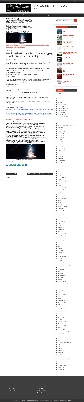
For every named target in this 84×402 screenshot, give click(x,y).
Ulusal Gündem (61, 344)
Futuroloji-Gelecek (22, 45)
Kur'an (41, 45)
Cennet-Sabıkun (61, 148)
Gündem (59, 200)
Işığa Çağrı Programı (62, 217)
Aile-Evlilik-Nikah (61, 114)
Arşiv (37, 15)
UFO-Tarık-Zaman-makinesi (63, 342)
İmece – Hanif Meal (12, 173)
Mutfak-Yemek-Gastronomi (63, 265)
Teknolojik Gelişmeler (62, 325)
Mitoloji (59, 260)
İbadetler (59, 214)
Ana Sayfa (12, 15)
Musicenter (60, 262)
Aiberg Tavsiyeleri (61, 112)
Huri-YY (59, 212)
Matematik (60, 252)
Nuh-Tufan (60, 269)
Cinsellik (59, 156)
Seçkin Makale (61, 302)
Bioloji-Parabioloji (61, 137)
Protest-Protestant (61, 294)
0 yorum (16, 59)
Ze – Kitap (41, 388)
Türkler (59, 340)
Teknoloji (59, 323)
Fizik (59, 185)
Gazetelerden (60, 189)
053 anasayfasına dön (19, 119)
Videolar (59, 348)
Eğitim (59, 171)
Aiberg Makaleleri (61, 110)
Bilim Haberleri (61, 131)
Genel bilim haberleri (62, 194)
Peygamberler (60, 285)
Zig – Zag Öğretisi (42, 390)
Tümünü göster (42, 381)
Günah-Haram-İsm (62, 198)
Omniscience (41, 384)
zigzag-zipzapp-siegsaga (19, 47)
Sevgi (59, 304)
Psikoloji (59, 296)
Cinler (59, 154)
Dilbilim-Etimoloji (61, 160)
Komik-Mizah (60, 242)
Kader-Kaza (60, 227)
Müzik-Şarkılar (61, 267)
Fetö (59, 183)
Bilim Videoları (61, 133)
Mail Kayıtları (60, 250)
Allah (59, 121)
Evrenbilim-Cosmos (62, 179)
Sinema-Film (60, 308)
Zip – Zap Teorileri (61, 365)
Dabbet (16, 45)
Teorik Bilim (60, 327)
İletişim (48, 15)
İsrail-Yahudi (60, 223)
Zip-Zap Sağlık (61, 367)
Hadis (59, 202)
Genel (59, 191)
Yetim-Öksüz (60, 354)
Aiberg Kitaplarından (62, 108)
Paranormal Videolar (62, 283)
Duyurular (30, 15)
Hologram (60, 210)
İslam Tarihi (60, 221)
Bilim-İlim (60, 135)
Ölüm (59, 271)
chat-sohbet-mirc (61, 150)
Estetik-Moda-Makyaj (62, 177)
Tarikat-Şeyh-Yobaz (62, 321)
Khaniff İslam (60, 237)
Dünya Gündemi (61, 166)
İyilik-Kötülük (60, 225)
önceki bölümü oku (10, 119)
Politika (59, 290)
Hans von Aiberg (35, 45)
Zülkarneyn (60, 369)
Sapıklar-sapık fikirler (62, 300)
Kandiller (59, 231)
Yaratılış (59, 352)
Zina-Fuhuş (60, 361)
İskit (58, 219)
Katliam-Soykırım (61, 233)
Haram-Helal (60, 208)
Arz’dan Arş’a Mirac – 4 (43, 386)
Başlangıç (63, 381)
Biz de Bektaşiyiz (61, 139)
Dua (58, 164)
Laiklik (59, 248)
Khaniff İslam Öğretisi (22, 15)
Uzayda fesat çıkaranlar (68, 57)
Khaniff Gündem (61, 235)
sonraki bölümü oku (28, 119)
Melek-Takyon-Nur (61, 258)
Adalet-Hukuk (60, 100)
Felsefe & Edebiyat (61, 181)
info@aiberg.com (45, 114)
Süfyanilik (60, 317)
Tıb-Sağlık (60, 333)
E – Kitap (40, 392)
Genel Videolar (61, 196)
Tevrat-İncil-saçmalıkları (63, 331)
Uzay (59, 346)
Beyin (59, 129)
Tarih (59, 319)
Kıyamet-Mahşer (61, 239)
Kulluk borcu (60, 244)
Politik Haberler (61, 288)
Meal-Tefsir (46, 45)
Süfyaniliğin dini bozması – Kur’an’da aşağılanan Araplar (39, 173)
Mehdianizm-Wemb (62, 256)
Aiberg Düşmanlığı (61, 104)
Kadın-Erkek (60, 229)
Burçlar (59, 141)
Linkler (42, 15)
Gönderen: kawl (9, 59)
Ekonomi (59, 173)
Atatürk (59, 127)
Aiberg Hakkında (9, 45)
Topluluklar (60, 336)
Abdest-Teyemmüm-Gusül (63, 98)
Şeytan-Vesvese (61, 306)
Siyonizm (60, 310)
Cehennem (60, 146)
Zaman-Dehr (60, 356)
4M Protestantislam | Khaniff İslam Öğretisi (52, 6)
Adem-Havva (60, 102)
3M (58, 93)
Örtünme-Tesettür (61, 275)
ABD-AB (59, 95)
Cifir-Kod (59, 152)
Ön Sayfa (60, 273)
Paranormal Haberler (62, 281)
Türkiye (59, 338)
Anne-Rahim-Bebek (62, 123)
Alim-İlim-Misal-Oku (62, 116)
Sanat (59, 298)
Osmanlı (59, 277)
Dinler (59, 162)
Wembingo (60, 350)
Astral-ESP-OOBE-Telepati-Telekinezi (65, 125)
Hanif (29, 45)
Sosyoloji (60, 315)
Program (59, 292)
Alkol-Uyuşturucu (61, 118)
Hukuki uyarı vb (64, 384)
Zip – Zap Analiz (61, 363)
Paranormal (60, 279)
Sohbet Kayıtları (9, 47)
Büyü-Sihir (60, 143)
